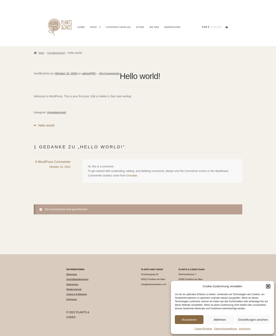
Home (81, 27)
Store (140, 27)
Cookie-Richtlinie (203, 328)
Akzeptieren (189, 319)
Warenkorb (172, 27)
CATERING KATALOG (118, 27)
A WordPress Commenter (53, 161)
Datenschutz (72, 284)
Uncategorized (56, 52)
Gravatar (131, 175)
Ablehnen (219, 319)
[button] (268, 286)
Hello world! (46, 125)
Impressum (245, 328)
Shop (93, 27)
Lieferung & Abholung (76, 294)
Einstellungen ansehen (253, 319)
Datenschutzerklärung (225, 328)
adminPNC (89, 73)
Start (41, 52)
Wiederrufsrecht (74, 289)
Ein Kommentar (109, 73)
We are (154, 27)
